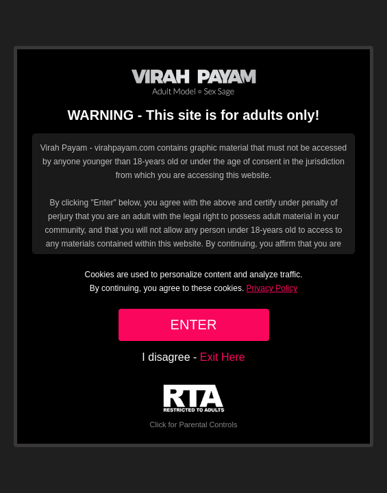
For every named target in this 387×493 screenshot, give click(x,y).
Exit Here (222, 357)
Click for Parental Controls (194, 406)
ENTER (194, 324)
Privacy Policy (272, 288)
